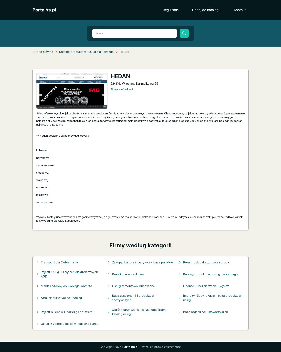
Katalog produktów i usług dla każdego (86, 52)
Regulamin (171, 10)
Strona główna (42, 52)
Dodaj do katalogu (206, 10)
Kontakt (240, 10)
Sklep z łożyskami (122, 89)
